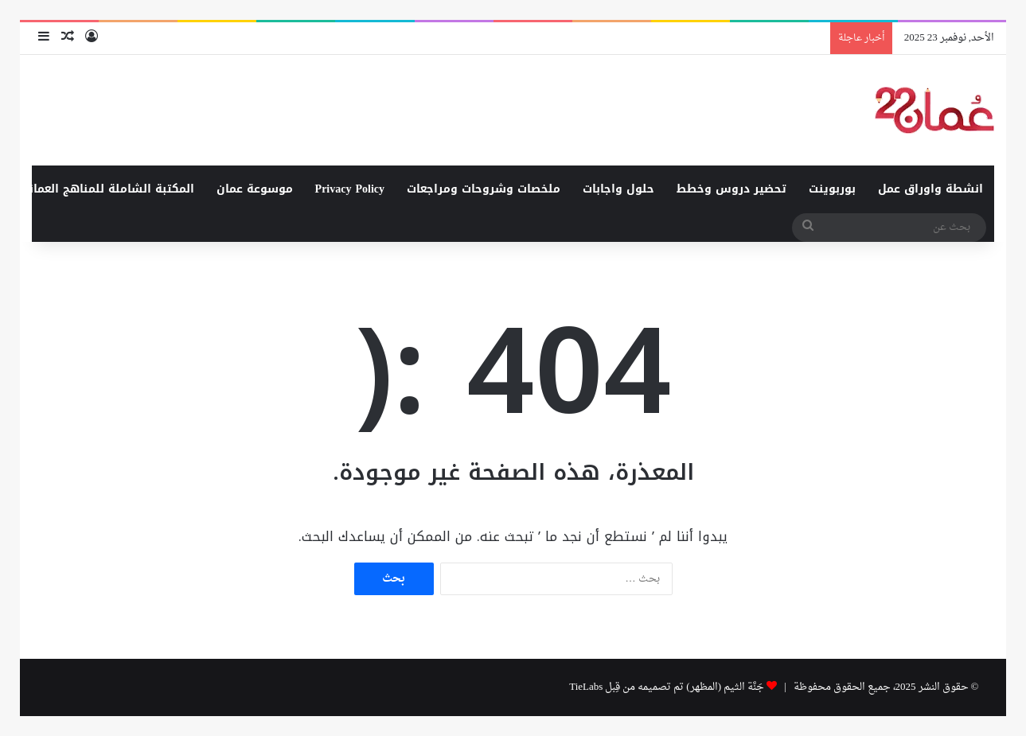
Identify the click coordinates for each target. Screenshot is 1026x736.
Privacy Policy (349, 189)
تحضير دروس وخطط (731, 189)
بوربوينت (832, 189)
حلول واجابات (618, 189)
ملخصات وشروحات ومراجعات (483, 189)
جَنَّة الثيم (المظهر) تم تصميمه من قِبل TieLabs (666, 687)
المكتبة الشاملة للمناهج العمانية (106, 189)
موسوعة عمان (255, 189)
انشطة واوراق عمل (930, 189)
